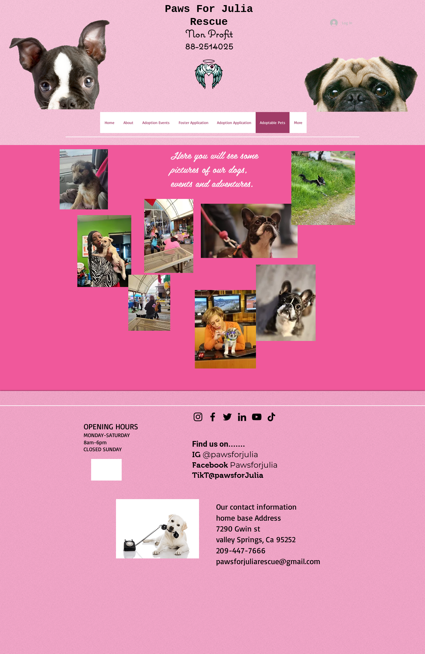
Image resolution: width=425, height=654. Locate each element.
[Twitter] (227, 417)
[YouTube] (257, 417)
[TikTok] (271, 417)
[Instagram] (198, 417)
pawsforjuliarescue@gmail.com (268, 561)
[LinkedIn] (242, 417)
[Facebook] (212, 417)
